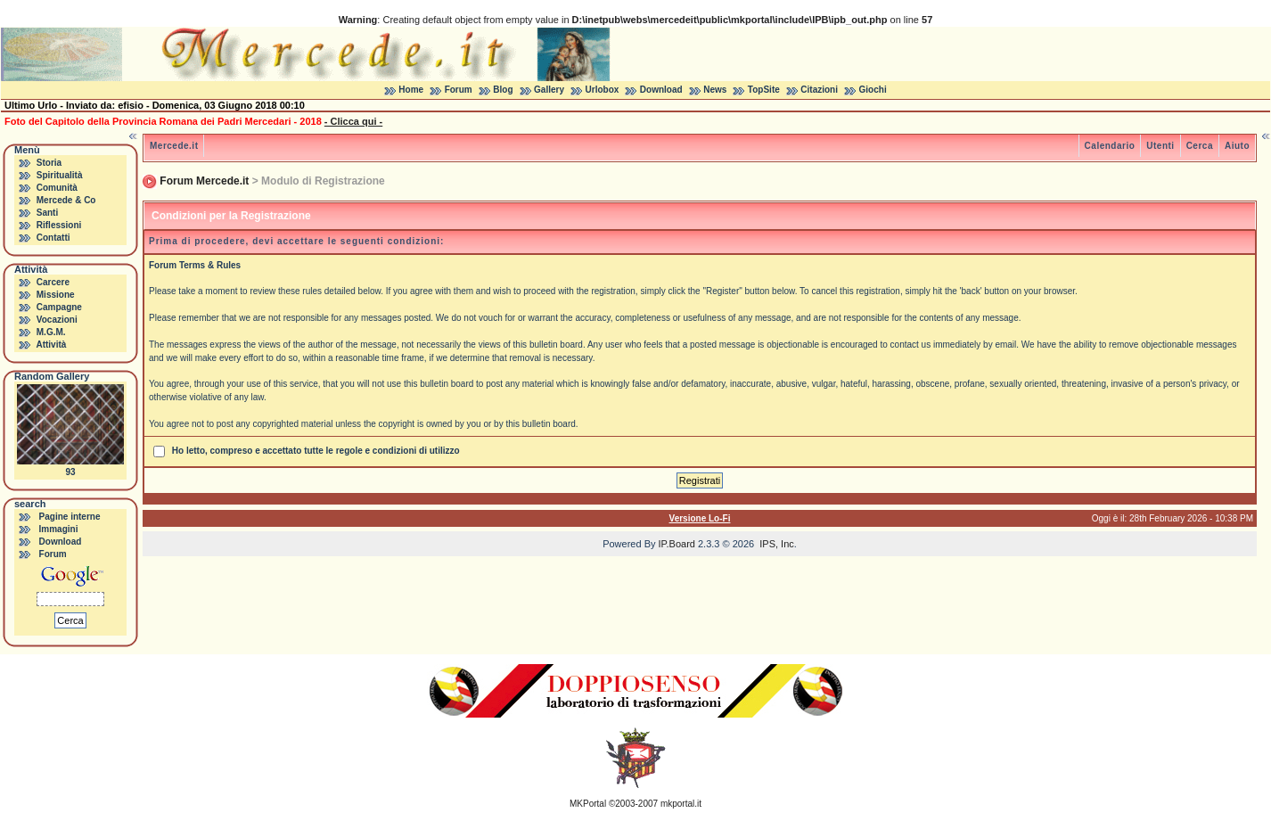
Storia (49, 163)
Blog (502, 89)
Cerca (1199, 146)
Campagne (59, 307)
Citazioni (819, 89)
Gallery (549, 89)
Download (661, 89)
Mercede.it (174, 146)
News (714, 89)
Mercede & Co (66, 200)
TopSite (764, 89)
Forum (458, 89)
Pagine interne (70, 516)
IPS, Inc (776, 543)
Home (410, 89)
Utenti (1160, 146)
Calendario (1110, 146)
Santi (47, 213)
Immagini (58, 529)
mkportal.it (680, 804)
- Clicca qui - (353, 121)
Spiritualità (60, 175)
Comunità (57, 188)
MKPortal (588, 804)
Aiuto (1237, 146)
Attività (51, 344)
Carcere (53, 282)
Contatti (53, 237)
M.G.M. (51, 332)
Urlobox (602, 89)
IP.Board (677, 543)
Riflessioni (59, 225)
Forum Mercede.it (204, 181)
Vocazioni (57, 319)
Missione (56, 295)
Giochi (873, 89)
